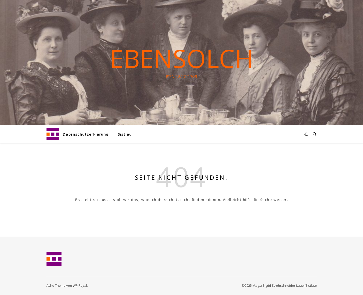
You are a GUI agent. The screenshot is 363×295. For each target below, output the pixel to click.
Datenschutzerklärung (86, 134)
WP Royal (80, 285)
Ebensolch (181, 58)
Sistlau (125, 134)
